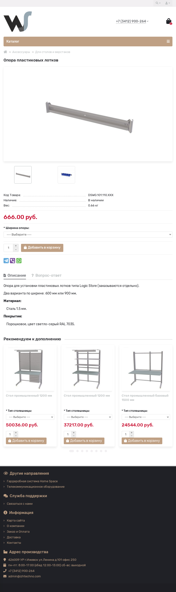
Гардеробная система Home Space (32, 481)
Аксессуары (21, 52)
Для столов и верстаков (52, 52)
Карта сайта (16, 520)
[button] (71, 454)
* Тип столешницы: (19, 413)
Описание (15, 275)
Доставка (14, 537)
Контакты (14, 543)
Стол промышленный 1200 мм (29, 395)
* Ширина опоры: (17, 228)
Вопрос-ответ (46, 275)
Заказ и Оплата (18, 531)
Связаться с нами (20, 503)
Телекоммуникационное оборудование (35, 487)
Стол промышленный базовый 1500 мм (145, 398)
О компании (15, 526)
